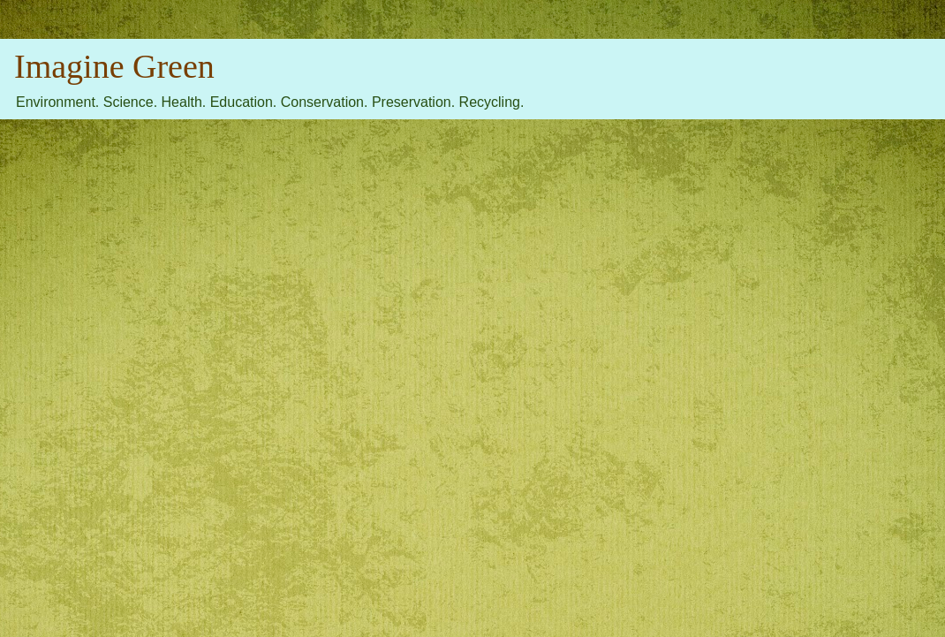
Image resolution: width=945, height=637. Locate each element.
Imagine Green (114, 66)
